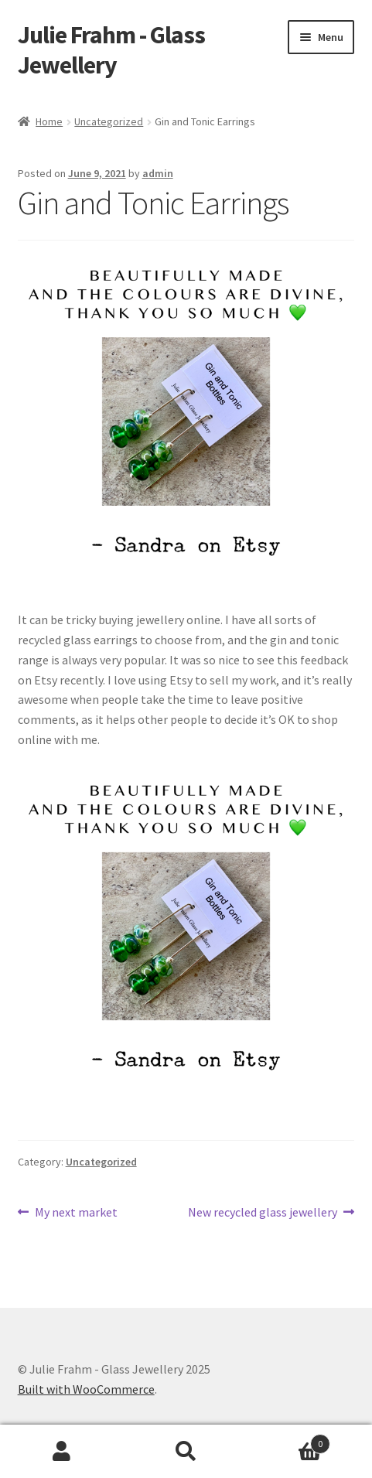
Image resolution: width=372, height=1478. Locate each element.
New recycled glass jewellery (262, 1213)
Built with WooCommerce (86, 1389)
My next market (76, 1213)
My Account (62, 1451)
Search (185, 1451)
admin (157, 173)
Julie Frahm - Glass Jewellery (111, 49)
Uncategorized (108, 121)
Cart (289, 1440)
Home (49, 121)
